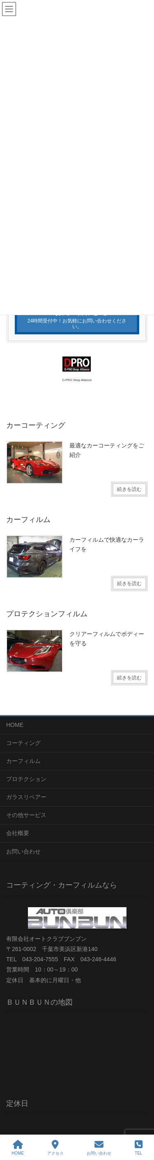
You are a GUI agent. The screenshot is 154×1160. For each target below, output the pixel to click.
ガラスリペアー (26, 797)
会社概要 (17, 833)
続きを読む (129, 489)
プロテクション (26, 779)
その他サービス (26, 815)
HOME (14, 725)
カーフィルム (23, 761)
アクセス (55, 1147)
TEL (139, 1147)
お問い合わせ (23, 851)
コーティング (23, 743)
